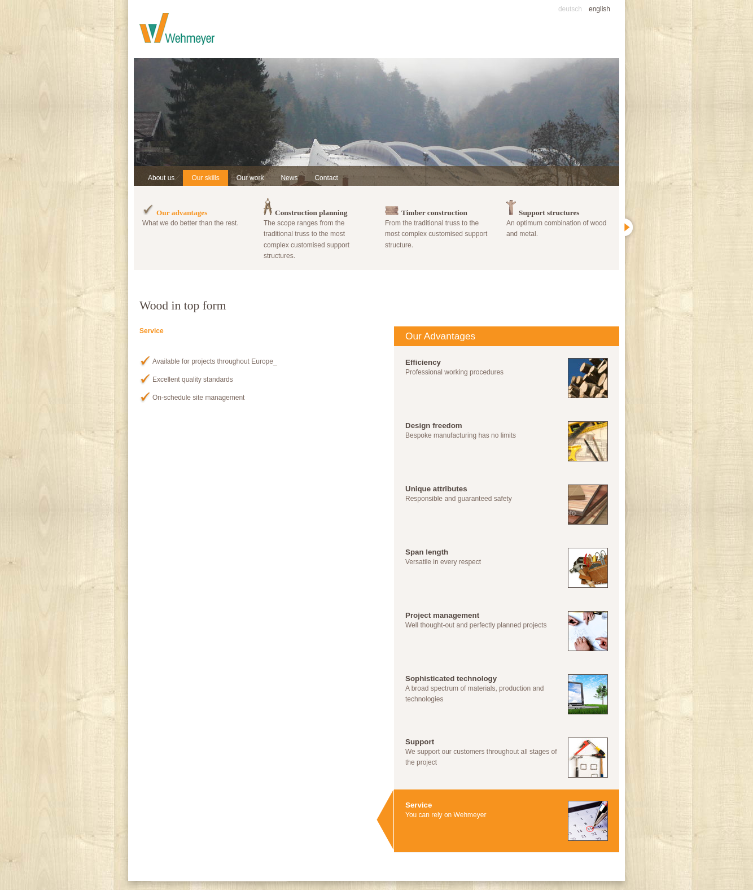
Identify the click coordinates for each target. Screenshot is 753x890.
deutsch (570, 9)
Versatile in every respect (506, 568)
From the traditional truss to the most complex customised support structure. (437, 222)
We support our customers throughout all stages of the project (506, 758)
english (599, 9)
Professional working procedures (506, 378)
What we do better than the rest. (194, 211)
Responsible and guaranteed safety (506, 505)
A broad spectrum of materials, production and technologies (506, 694)
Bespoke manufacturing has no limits (506, 441)
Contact (326, 178)
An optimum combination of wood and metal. (558, 216)
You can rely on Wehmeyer (506, 821)
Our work (250, 178)
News (289, 178)
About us (161, 178)
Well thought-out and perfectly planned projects (506, 631)
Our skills (205, 178)
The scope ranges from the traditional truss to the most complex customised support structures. (316, 227)
